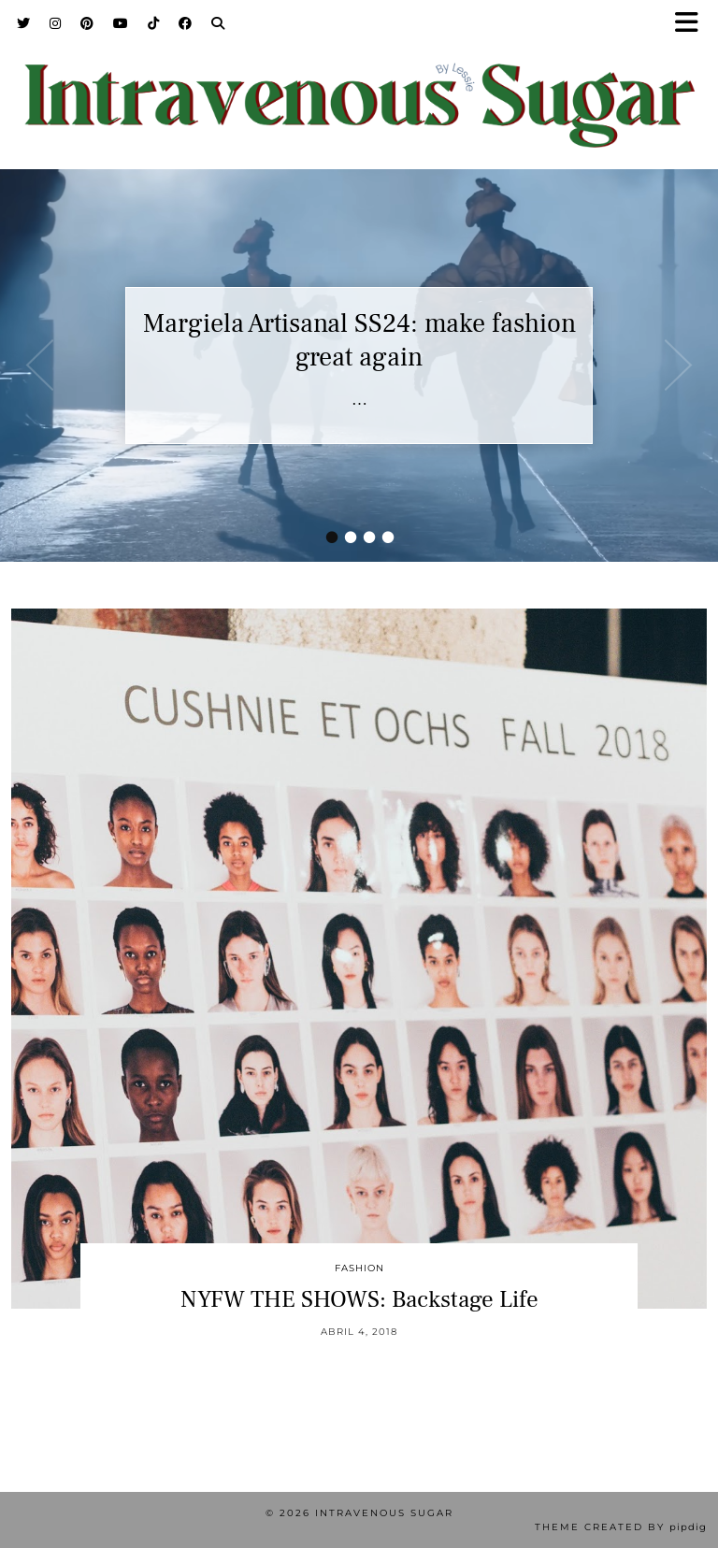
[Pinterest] (87, 23)
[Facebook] (186, 23)
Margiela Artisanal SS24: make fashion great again (359, 340)
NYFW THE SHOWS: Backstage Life (359, 1299)
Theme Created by (621, 1527)
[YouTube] (121, 23)
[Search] (218, 23)
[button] (692, 24)
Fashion (359, 1268)
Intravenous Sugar (384, 1513)
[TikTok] (154, 23)
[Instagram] (56, 23)
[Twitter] (24, 23)
